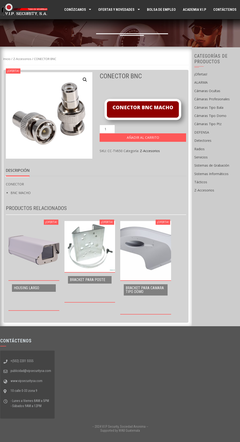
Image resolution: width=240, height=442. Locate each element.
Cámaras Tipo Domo (210, 115)
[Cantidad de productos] (107, 129)
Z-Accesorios (22, 59)
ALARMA (201, 82)
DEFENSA (201, 132)
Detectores (202, 140)
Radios (199, 149)
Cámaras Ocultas (207, 91)
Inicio (7, 59)
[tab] (18, 170)
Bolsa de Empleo (161, 9)
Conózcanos (75, 9)
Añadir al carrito (143, 137)
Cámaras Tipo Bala (208, 107)
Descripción (18, 170)
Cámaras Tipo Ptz (207, 124)
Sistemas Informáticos (211, 174)
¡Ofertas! (200, 74)
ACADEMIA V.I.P (194, 9)
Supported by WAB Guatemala (120, 430)
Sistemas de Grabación (211, 165)
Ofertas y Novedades (116, 9)
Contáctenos (224, 9)
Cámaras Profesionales (212, 99)
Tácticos (200, 182)
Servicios (201, 157)
